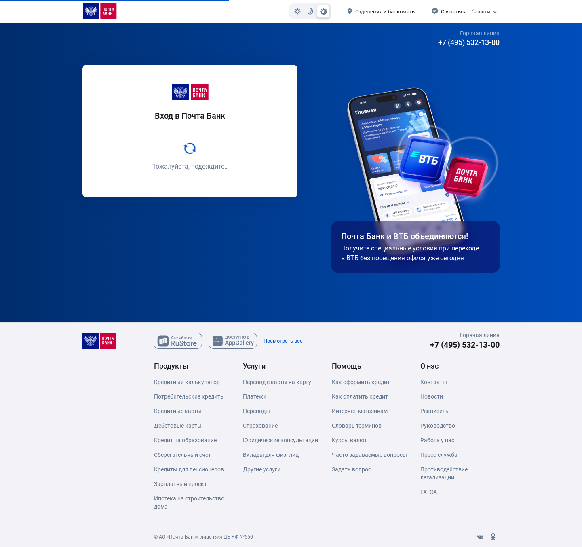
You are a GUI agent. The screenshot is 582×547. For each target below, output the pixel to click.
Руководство (437, 425)
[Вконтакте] (480, 536)
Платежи (254, 396)
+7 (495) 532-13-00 (469, 42)
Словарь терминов (357, 425)
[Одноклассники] (493, 536)
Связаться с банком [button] (465, 11)
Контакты (433, 382)
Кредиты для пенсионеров (189, 469)
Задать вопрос (351, 469)
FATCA (428, 492)
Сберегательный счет (182, 455)
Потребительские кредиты (189, 396)
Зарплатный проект (180, 484)
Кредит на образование (185, 440)
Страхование (260, 425)
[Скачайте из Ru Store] (178, 341)
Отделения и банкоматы (385, 11)
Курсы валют (349, 440)
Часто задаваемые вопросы (369, 455)
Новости (431, 396)
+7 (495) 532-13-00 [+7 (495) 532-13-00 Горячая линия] (465, 345)
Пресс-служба (439, 455)
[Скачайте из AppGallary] (233, 341)
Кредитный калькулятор (187, 382)
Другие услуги (261, 469)
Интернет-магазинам (360, 411)
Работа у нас (437, 440)
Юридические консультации (280, 440)
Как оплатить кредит (360, 396)
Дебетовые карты (178, 425)
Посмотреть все (283, 341)
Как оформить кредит (361, 382)
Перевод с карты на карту (277, 382)
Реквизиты (435, 411)
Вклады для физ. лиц (271, 455)
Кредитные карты (177, 411)
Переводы (256, 411)
